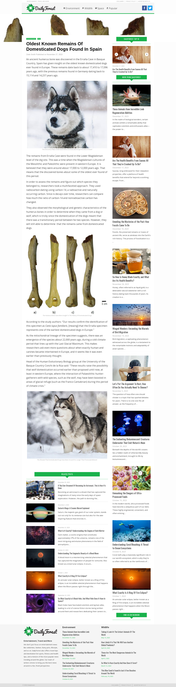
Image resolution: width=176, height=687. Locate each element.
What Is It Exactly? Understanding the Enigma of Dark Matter (81, 530)
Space (100, 8)
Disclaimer (120, 1)
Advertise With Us (144, 1)
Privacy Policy (131, 1)
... (124, 129)
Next (146, 54)
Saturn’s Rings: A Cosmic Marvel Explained (73, 508)
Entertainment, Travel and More (38, 1)
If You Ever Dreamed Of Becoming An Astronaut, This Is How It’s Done (82, 486)
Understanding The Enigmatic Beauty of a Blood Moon (78, 553)
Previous (116, 54)
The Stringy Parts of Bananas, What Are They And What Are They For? (131, 70)
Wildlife (88, 8)
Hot (39, 38)
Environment (73, 8)
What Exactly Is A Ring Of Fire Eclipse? (72, 575)
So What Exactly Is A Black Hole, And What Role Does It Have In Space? (81, 599)
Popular (113, 8)
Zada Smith (30, 54)
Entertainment (31, 38)
